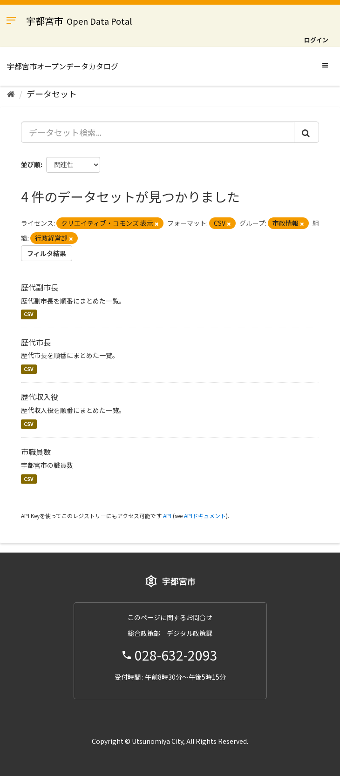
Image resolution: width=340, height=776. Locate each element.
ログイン (316, 39)
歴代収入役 (39, 396)
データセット (52, 94)
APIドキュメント (205, 516)
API (167, 516)
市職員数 (36, 451)
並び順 (31, 164)
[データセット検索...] (157, 132)
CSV (29, 314)
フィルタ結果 (46, 253)
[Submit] (306, 132)
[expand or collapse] (325, 64)
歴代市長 (36, 342)
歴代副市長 (39, 287)
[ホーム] (11, 94)
